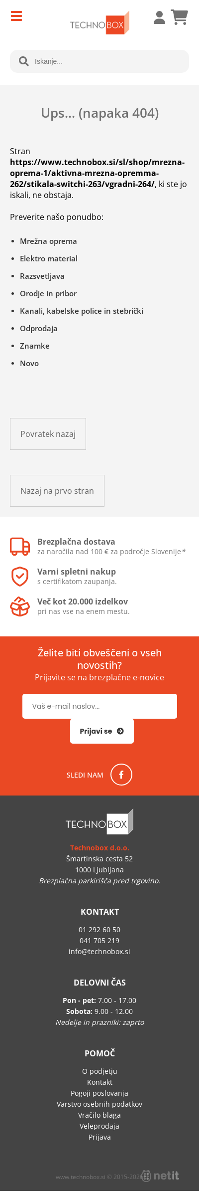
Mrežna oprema (48, 241)
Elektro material (49, 258)
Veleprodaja (99, 1126)
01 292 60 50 (99, 929)
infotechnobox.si (99, 951)
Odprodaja (39, 328)
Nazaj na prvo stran (57, 490)
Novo (29, 363)
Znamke (35, 346)
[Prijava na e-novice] (102, 731)
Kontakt (99, 1082)
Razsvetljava (42, 276)
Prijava (154, 17)
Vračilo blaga (99, 1115)
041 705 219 (99, 940)
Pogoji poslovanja (99, 1093)
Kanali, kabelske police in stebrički (81, 311)
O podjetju (99, 1071)
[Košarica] (179, 17)
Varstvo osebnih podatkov (99, 1104)
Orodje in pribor (48, 293)
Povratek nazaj (48, 433)
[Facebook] (121, 775)
